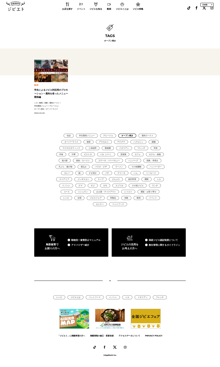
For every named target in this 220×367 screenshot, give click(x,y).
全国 (79, 198)
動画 (109, 12)
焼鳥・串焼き (152, 160)
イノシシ (66, 185)
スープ (101, 179)
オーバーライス (71, 142)
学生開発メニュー (87, 135)
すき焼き (93, 173)
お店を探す (67, 12)
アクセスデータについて (129, 335)
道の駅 (65, 160)
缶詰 (69, 135)
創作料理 (132, 179)
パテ (107, 173)
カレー (67, 173)
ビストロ (88, 154)
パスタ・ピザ (101, 166)
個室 (88, 142)
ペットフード (118, 204)
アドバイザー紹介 (80, 245)
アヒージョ (108, 135)
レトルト (128, 191)
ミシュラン (83, 191)
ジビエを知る (96, 12)
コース (67, 191)
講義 (154, 142)
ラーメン (119, 166)
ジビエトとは (122, 12)
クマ (80, 185)
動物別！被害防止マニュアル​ (85, 240)
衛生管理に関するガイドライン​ (164, 245)
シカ (159, 179)
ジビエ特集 (138, 12)
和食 (156, 148)
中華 (73, 154)
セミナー (100, 204)
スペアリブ (64, 179)
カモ (105, 185)
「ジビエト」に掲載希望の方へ (71, 335)
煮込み (84, 166)
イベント (81, 12)
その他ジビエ (138, 185)
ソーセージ (151, 173)
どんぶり (116, 179)
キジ (93, 185)
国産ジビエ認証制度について (163, 240)
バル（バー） (106, 154)
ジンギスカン (83, 179)
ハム (136, 173)
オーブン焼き (127, 135)
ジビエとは (75, 297)
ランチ (155, 185)
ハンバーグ (133, 160)
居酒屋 (123, 154)
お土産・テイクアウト (106, 191)
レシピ (66, 198)
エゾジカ (119, 185)
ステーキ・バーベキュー (109, 160)
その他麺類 (136, 166)
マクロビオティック (71, 148)
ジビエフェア (96, 198)
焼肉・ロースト (83, 160)
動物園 (108, 148)
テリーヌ (121, 173)
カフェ (138, 154)
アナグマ (121, 142)
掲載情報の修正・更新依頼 (102, 335)
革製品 (113, 198)
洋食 (61, 154)
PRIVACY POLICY (153, 335)
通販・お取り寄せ (148, 191)
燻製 (146, 179)
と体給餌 (92, 148)
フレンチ (141, 148)
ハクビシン (138, 142)
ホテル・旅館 (155, 154)
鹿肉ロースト (147, 135)
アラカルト (104, 142)
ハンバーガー (155, 166)
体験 (126, 198)
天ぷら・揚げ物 (65, 166)
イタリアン (124, 148)
